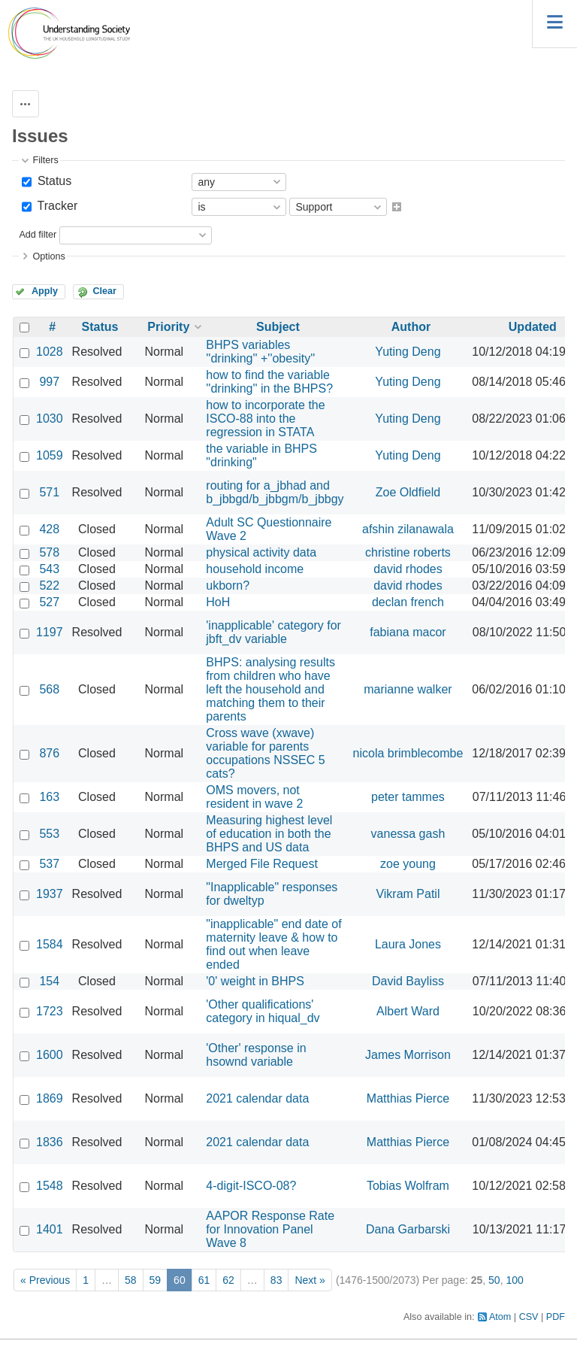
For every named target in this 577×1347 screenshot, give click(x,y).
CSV (529, 1317)
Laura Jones (408, 944)
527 (49, 602)
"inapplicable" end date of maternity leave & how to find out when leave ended (273, 944)
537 (49, 863)
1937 (49, 893)
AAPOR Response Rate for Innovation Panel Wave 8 (270, 1229)
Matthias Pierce (408, 1098)
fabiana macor (408, 632)
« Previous (45, 1280)
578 (49, 552)
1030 (49, 418)
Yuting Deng (407, 351)
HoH (218, 602)
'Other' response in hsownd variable (256, 1055)
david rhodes (408, 569)
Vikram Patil (408, 893)
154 (49, 981)
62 (228, 1280)
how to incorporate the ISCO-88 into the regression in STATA (265, 418)
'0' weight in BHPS (255, 981)
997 (49, 381)
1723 (49, 1011)
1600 (49, 1054)
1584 (49, 944)
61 (204, 1280)
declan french (408, 602)
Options (48, 256)
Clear (104, 291)
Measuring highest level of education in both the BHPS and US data (269, 834)
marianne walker (408, 689)
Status (52, 180)
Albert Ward (408, 1011)
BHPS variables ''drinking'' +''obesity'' (260, 351)
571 (49, 492)
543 (49, 569)
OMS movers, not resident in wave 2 (254, 797)
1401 (49, 1229)
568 (49, 689)
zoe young (408, 863)
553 (49, 833)
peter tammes (408, 796)
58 (131, 1280)
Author (410, 326)
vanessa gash (408, 833)
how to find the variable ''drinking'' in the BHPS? (269, 382)
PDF (555, 1317)
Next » (310, 1280)
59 (156, 1280)
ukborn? (227, 585)
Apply (45, 291)
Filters (45, 160)
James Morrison (408, 1054)
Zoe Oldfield (408, 492)
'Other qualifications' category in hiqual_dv (262, 1011)
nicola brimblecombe (408, 753)
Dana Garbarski (408, 1229)
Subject (278, 326)
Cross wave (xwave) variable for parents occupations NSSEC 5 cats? (265, 753)
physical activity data (261, 552)
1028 (49, 351)
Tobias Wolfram (408, 1185)
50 (494, 1280)
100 (514, 1280)
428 (49, 529)
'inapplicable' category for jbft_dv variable (273, 632)
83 (276, 1280)
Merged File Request (262, 863)
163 (49, 796)
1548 (49, 1185)
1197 (49, 632)
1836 (49, 1142)
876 (49, 753)
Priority (168, 326)
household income (255, 569)
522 (49, 585)
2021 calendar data (257, 1098)
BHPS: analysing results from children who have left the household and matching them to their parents (270, 689)
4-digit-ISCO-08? (251, 1185)
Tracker (55, 205)
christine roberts (408, 552)
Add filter (37, 234)
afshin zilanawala (408, 529)
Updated (533, 326)
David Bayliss (408, 981)
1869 (49, 1098)
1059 (49, 455)
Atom (500, 1317)
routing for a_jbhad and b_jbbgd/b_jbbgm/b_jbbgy (274, 492)
